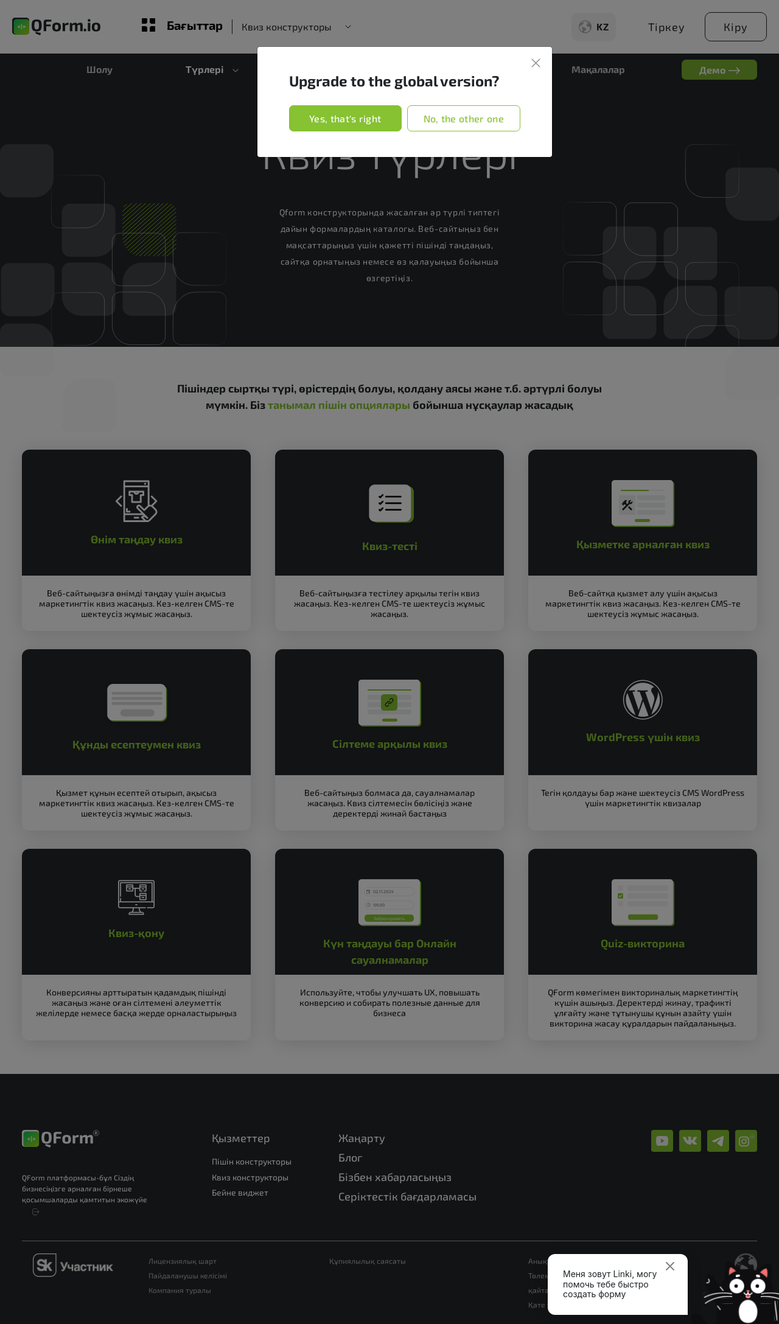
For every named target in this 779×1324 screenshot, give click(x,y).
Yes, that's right (345, 118)
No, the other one (464, 118)
